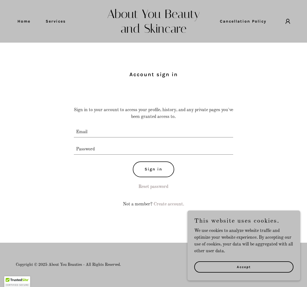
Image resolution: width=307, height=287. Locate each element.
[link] (153, 31)
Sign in (153, 169)
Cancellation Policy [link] (243, 21)
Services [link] (56, 21)
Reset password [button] (153, 187)
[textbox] (153, 132)
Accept (244, 267)
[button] (287, 21)
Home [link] (23, 21)
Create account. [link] (169, 204)
